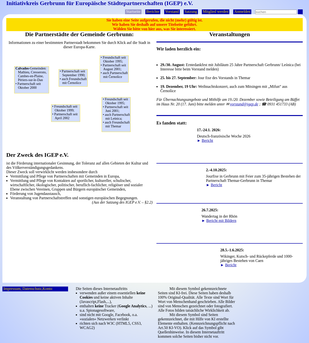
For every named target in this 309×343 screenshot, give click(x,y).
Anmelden (242, 11)
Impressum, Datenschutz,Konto (27, 289)
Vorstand (172, 11)
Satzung (191, 11)
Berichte (152, 11)
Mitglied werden (215, 11)
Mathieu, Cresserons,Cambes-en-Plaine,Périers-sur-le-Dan (32, 78)
